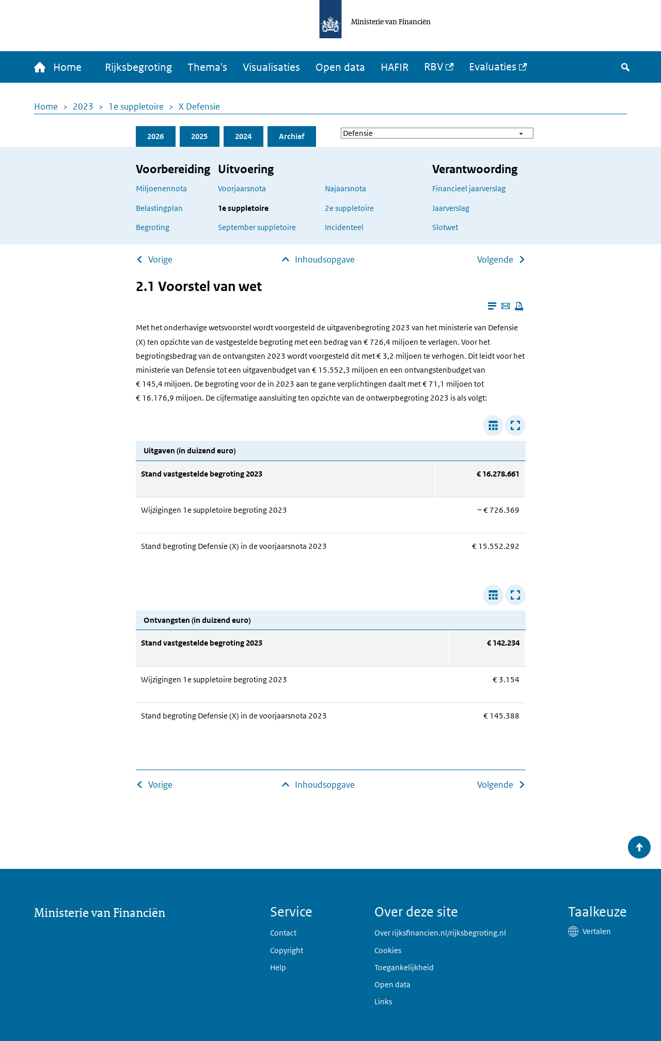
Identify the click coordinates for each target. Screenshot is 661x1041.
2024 (243, 136)
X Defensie (199, 106)
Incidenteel (344, 227)
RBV (433, 66)
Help (278, 967)
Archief (291, 136)
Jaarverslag (450, 208)
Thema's (207, 67)
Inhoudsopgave (325, 259)
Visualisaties (271, 67)
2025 (199, 136)
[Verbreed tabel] (493, 425)
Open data (340, 67)
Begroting (152, 227)
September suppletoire (257, 227)
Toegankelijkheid (404, 967)
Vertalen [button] (597, 931)
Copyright (286, 950)
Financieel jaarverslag (469, 188)
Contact (283, 933)
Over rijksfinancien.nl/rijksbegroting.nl (440, 933)
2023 (83, 106)
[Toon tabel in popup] (515, 425)
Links (383, 1001)
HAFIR (394, 67)
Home (46, 106)
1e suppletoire (136, 106)
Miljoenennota (161, 188)
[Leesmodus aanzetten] (492, 306)
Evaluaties (492, 66)
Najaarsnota (345, 188)
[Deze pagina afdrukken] (519, 306)
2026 (155, 136)
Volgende (495, 259)
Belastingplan (159, 208)
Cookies (387, 950)
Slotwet (445, 227)
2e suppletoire (349, 208)
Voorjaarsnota (242, 188)
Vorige (160, 259)
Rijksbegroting (138, 67)
